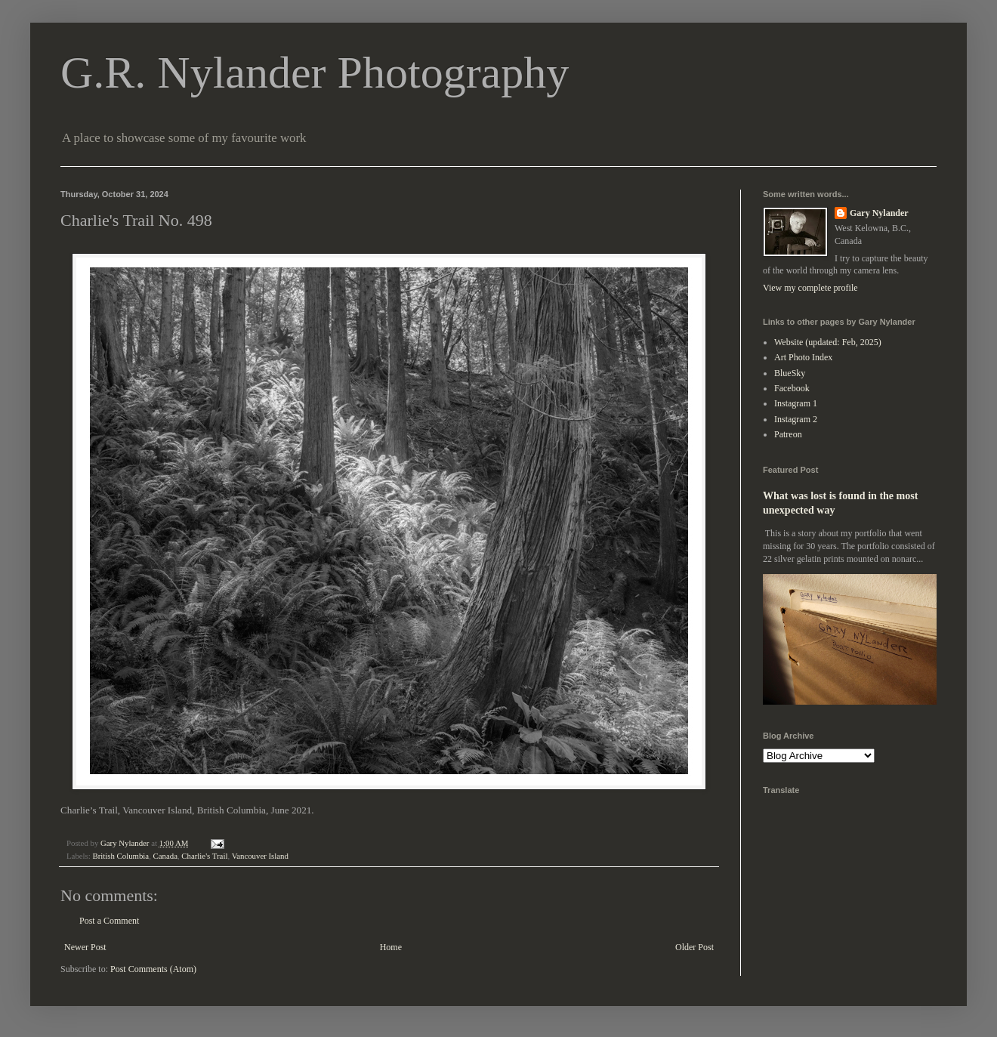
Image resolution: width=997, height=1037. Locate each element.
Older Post (694, 947)
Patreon (788, 434)
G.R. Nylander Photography (314, 72)
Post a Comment (109, 920)
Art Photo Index (803, 357)
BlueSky (789, 373)
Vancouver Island (260, 855)
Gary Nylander (879, 213)
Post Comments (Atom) (153, 969)
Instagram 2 (795, 419)
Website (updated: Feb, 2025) (827, 342)
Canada (165, 855)
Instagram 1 (795, 403)
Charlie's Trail (204, 855)
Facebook (792, 388)
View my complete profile (810, 287)
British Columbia (120, 855)
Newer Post (85, 947)
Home (391, 947)
